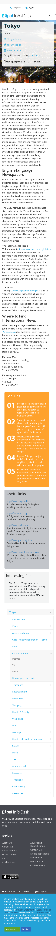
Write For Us (36, 861)
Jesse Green (34, 55)
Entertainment (19, 691)
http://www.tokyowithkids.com (21, 501)
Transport (17, 684)
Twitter (25, 891)
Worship (16, 732)
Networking (18, 698)
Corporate (7, 846)
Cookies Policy (37, 865)
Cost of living (18, 786)
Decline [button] (25, 929)
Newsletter (36, 857)
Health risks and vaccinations (27, 739)
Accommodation (20, 632)
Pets (14, 725)
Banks (15, 752)
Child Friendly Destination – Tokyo (29, 639)
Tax (14, 759)
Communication (20, 653)
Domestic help (19, 766)
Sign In (30, 8)
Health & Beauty (20, 711)
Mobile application (39, 853)
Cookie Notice (42, 912)
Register (15, 8)
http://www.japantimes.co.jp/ (24, 290)
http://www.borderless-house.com (23, 552)
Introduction (18, 619)
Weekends (17, 718)
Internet (16, 658)
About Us (7, 842)
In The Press (9, 862)
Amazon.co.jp (9, 332)
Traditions (17, 779)
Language (17, 772)
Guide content (9, 854)
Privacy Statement (25, 910)
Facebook (10, 891)
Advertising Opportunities (37, 844)
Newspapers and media (23, 678)
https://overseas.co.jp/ (17, 513)
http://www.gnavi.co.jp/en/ (19, 540)
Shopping (17, 705)
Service (14, 912)
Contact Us (36, 849)
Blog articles (12, 39)
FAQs (5, 858)
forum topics (12, 44)
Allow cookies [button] (12, 929)
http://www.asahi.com (17, 525)
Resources (17, 793)
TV (13, 665)
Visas (15, 626)
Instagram (41, 891)
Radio (15, 671)
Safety (15, 745)
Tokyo (12, 612)
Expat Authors (9, 850)
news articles (13, 50)
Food (14, 646)
